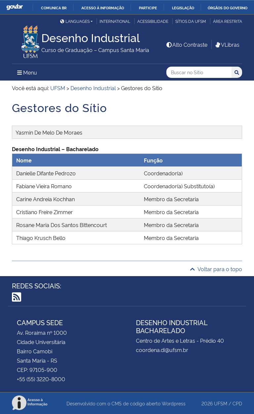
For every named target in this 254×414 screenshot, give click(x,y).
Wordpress (174, 403)
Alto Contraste (186, 44)
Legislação (183, 7)
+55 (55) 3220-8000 (41, 379)
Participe (148, 7)
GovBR (14, 7)
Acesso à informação (102, 7)
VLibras (226, 44)
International (115, 21)
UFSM (220, 403)
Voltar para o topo (216, 268)
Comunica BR (53, 7)
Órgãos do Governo (227, 7)
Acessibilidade (152, 21)
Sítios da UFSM (190, 21)
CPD (237, 403)
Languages (75, 21)
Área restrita (227, 21)
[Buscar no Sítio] (199, 72)
